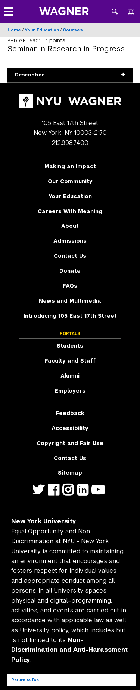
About (70, 226)
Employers (70, 390)
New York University (43, 521)
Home (14, 30)
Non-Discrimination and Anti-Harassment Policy (69, 650)
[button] (115, 11)
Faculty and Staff (70, 360)
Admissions (70, 240)
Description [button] (70, 75)
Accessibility (70, 428)
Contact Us (70, 255)
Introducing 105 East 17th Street (70, 315)
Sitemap (70, 472)
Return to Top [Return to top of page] (25, 679)
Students (70, 345)
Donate (70, 270)
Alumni (70, 375)
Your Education (42, 30)
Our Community (70, 181)
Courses (73, 30)
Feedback (70, 413)
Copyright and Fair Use (70, 443)
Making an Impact (70, 166)
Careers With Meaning (70, 211)
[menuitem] (70, 166)
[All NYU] (131, 11)
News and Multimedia (70, 300)
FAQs (70, 285)
